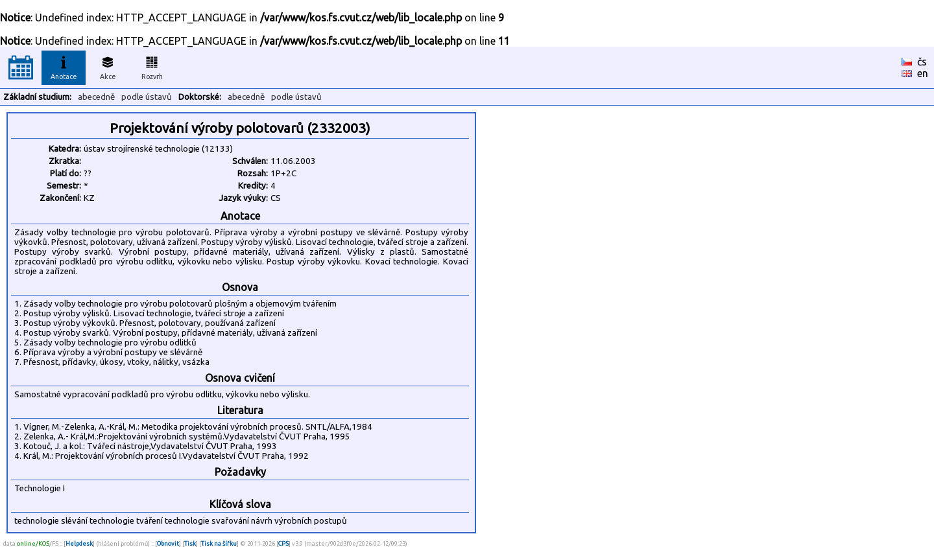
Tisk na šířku (219, 543)
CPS (283, 543)
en (922, 73)
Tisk (190, 543)
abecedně (96, 97)
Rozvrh (152, 66)
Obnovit (168, 543)
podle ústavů (146, 97)
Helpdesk (79, 543)
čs (922, 61)
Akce (107, 66)
